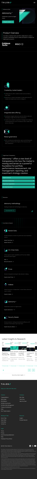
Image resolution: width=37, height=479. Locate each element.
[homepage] (6, 384)
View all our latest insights (17, 375)
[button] (34, 2)
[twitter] (32, 446)
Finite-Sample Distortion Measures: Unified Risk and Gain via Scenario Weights (14, 353)
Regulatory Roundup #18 (5, 354)
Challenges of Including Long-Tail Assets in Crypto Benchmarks (22, 353)
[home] (6, 2)
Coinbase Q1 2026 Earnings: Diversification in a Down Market (31, 354)
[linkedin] (30, 446)
